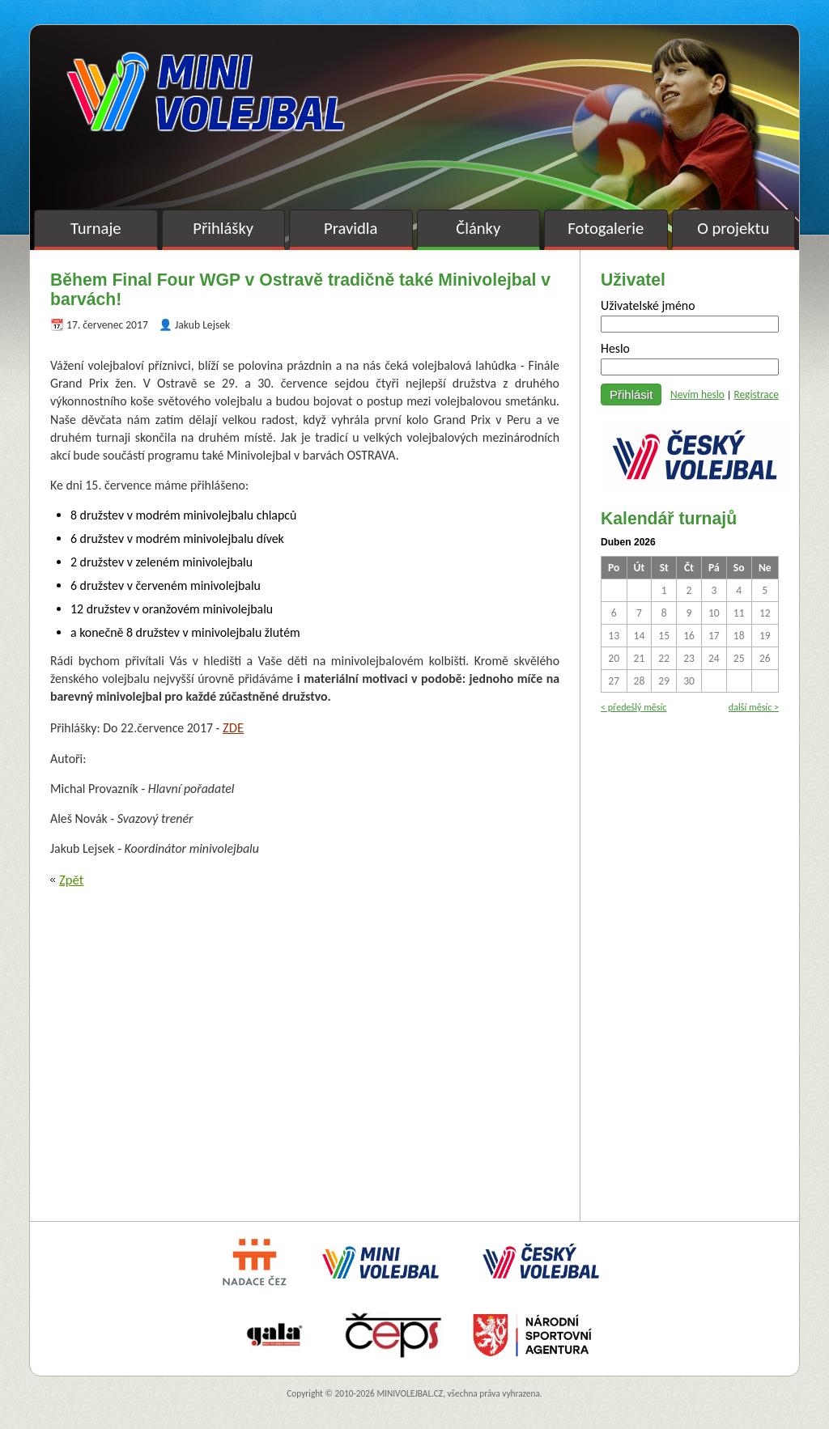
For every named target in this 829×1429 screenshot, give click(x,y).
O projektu (733, 228)
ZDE (233, 727)
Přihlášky (223, 228)
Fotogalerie (606, 228)
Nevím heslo (697, 394)
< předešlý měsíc (633, 707)
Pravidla (350, 228)
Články (478, 228)
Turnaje (95, 228)
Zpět (71, 879)
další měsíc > (754, 707)
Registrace (756, 394)
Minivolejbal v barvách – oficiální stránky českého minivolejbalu (205, 91)
